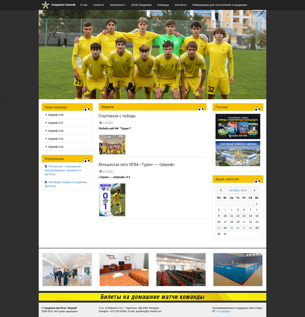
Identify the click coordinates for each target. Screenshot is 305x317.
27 (244, 227)
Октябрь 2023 (237, 190)
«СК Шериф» (223, 311)
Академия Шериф (58, 4)
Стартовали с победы (117, 115)
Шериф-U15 (54, 138)
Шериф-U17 (54, 122)
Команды (163, 4)
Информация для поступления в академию (219, 4)
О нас (84, 4)
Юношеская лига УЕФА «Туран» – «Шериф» (137, 164)
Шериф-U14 (54, 146)
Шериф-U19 (54, 114)
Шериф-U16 (54, 130)
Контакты (181, 4)
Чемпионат (118, 4)
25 (231, 227)
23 (218, 227)
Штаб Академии (141, 4)
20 (244, 221)
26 (237, 227)
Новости (98, 4)
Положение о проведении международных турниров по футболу (63, 170)
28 (250, 227)
